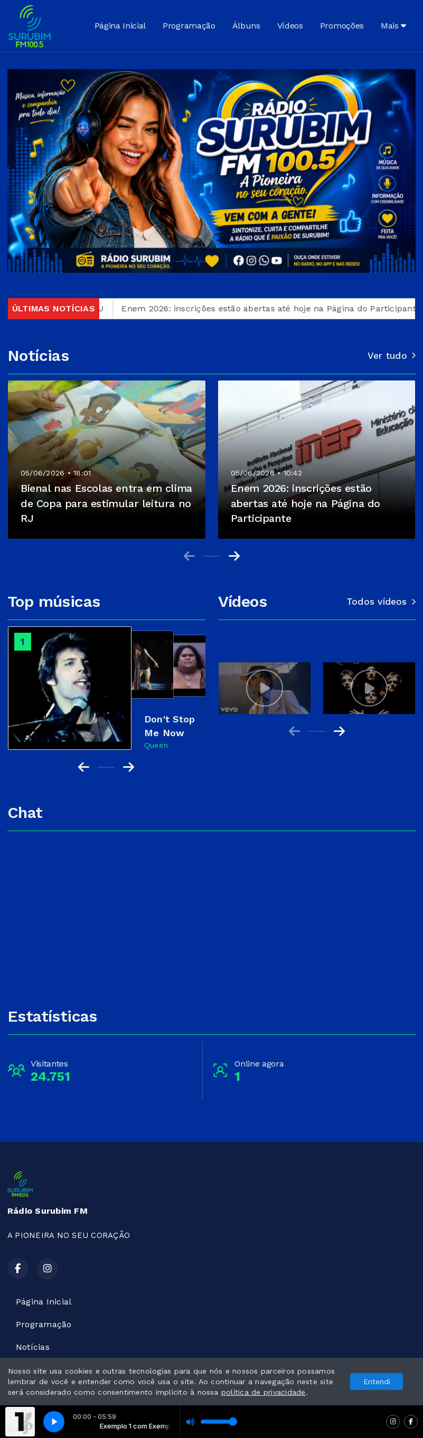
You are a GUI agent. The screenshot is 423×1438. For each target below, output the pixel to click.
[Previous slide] (189, 556)
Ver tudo (392, 355)
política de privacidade (263, 1392)
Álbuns (246, 26)
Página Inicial (120, 26)
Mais (393, 26)
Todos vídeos (381, 601)
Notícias (33, 1347)
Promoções (342, 26)
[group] (265, 688)
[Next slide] (234, 556)
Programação (189, 26)
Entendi (376, 1381)
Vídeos (290, 26)
